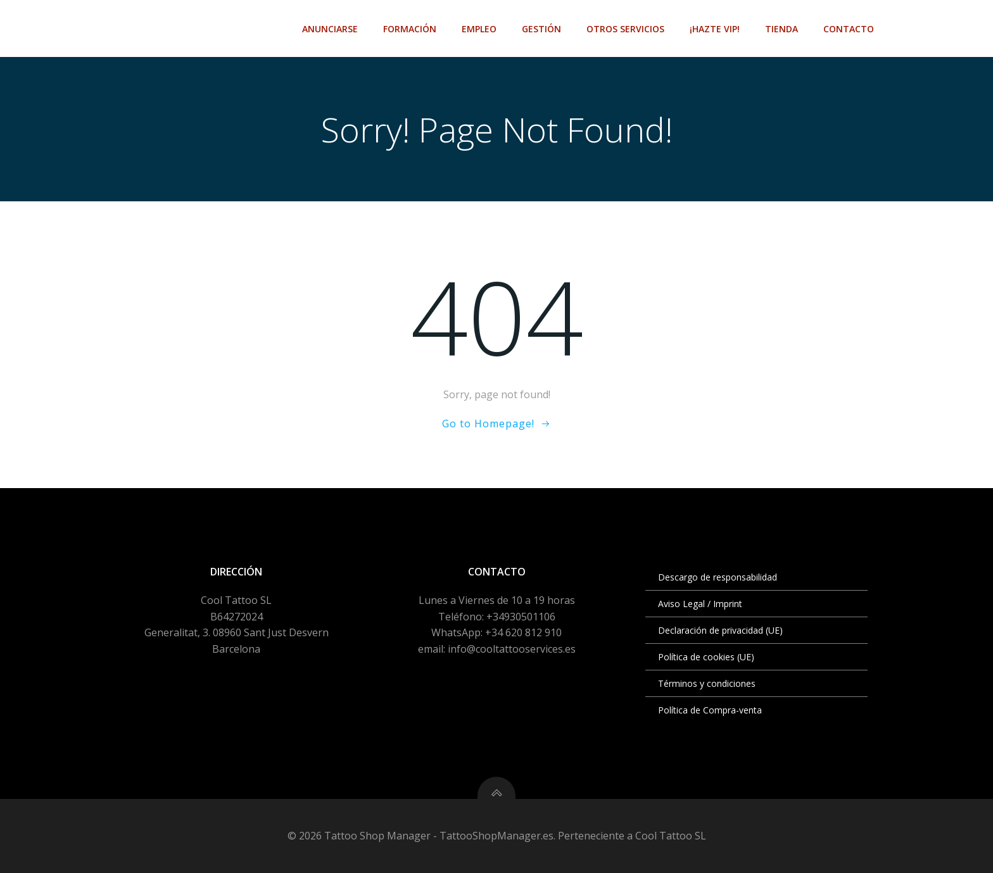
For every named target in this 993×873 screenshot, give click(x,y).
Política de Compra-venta (710, 710)
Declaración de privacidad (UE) (720, 630)
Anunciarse (330, 29)
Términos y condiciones (707, 683)
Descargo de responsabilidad (717, 577)
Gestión (541, 29)
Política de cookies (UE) (706, 657)
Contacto (848, 29)
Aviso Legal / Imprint (700, 604)
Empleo (479, 29)
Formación (409, 29)
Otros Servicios (625, 29)
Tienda (781, 29)
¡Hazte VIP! (715, 29)
